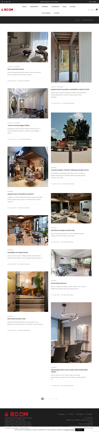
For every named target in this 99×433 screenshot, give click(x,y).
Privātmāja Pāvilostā (58, 283)
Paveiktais (17, 66)
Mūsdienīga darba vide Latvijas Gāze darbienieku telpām (64, 371)
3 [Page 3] (49, 398)
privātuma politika (68, 430)
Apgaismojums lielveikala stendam (20, 194)
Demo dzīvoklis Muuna (15, 69)
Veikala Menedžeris (24, 81)
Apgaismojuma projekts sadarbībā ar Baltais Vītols (68, 90)
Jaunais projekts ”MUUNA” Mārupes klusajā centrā (67, 171)
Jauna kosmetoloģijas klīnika (18, 125)
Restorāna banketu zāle (16, 319)
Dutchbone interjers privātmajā (62, 230)
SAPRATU (80, 430)
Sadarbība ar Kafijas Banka (17, 253)
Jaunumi (10, 66)
